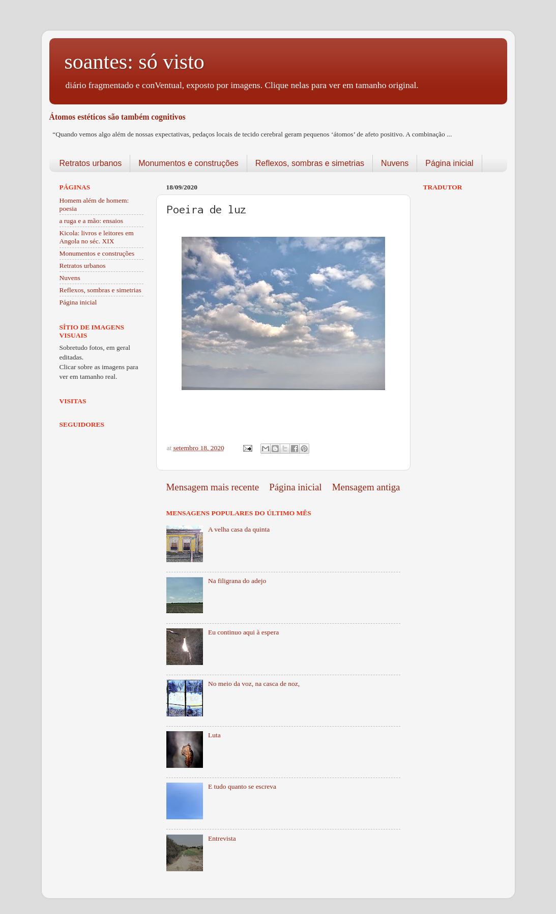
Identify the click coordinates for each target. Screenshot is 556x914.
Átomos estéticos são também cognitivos (117, 117)
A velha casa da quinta (239, 529)
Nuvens (394, 163)
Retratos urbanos (91, 163)
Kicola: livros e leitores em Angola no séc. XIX (97, 237)
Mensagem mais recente (212, 487)
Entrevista (222, 838)
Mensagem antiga (366, 487)
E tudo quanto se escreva (242, 786)
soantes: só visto (134, 61)
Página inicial (449, 163)
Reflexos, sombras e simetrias (309, 163)
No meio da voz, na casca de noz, (254, 683)
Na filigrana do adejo (237, 581)
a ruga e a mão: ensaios (92, 221)
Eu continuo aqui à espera (243, 632)
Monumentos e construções (188, 163)
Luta (214, 735)
